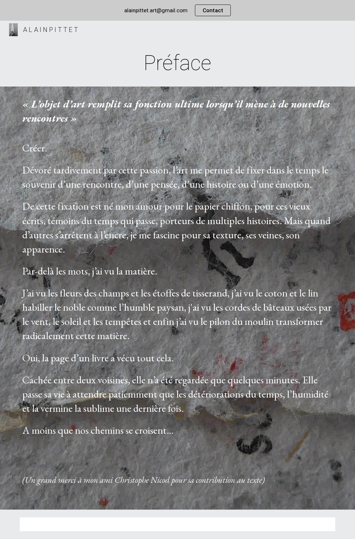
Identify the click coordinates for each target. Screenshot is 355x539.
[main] (177, 63)
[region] (177, 10)
